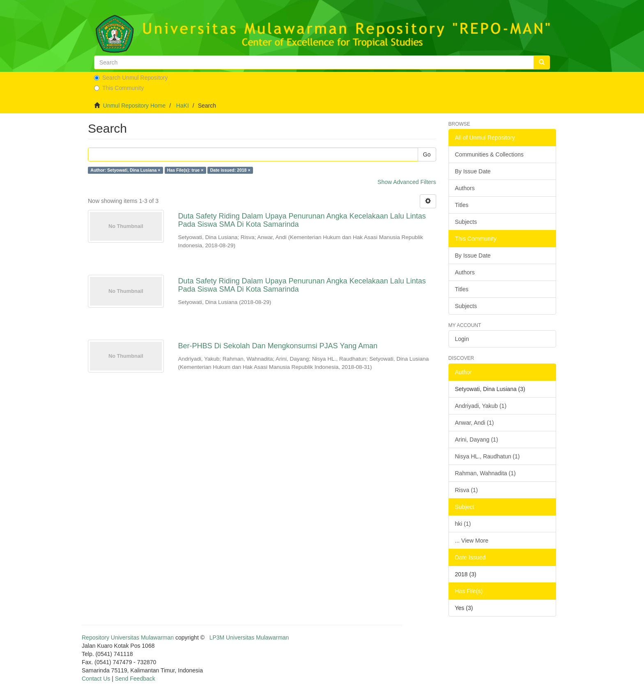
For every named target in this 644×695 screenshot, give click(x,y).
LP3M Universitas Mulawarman (249, 637)
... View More (471, 540)
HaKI (182, 105)
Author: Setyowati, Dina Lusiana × (125, 170)
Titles (462, 205)
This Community (119, 88)
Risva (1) (466, 490)
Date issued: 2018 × (230, 170)
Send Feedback (135, 678)
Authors (465, 188)
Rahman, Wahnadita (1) (485, 473)
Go (427, 154)
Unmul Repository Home (134, 105)
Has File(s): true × (185, 170)
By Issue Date (473, 171)
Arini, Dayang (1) (476, 439)
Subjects (466, 222)
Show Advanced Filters (406, 182)
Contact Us (96, 678)
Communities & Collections (489, 154)
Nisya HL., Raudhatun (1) (487, 456)
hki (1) (463, 523)
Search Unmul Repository (131, 77)
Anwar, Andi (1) (474, 422)
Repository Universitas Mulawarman (128, 637)
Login (462, 339)
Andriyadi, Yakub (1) (481, 406)
